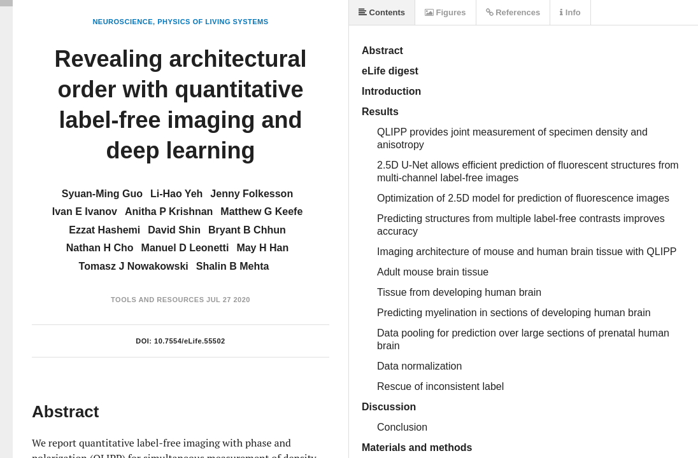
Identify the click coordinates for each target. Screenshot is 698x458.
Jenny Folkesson (251, 193)
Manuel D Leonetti (185, 247)
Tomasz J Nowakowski (134, 266)
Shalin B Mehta (232, 266)
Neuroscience (122, 21)
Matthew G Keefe (261, 211)
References (513, 12)
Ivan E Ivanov (84, 211)
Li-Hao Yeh (176, 193)
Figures (445, 12)
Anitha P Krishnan (169, 211)
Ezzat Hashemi (104, 230)
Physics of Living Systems (212, 21)
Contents (382, 12)
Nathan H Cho (100, 247)
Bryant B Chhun (247, 230)
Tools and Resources (157, 299)
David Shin (174, 230)
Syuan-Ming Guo (102, 193)
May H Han (262, 247)
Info (570, 12)
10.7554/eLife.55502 (189, 341)
